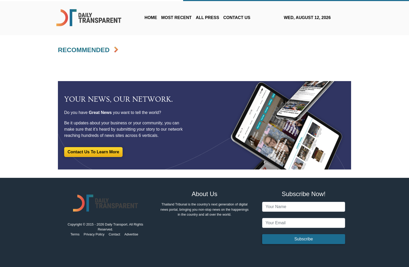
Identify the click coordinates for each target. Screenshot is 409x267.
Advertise (131, 234)
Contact (114, 234)
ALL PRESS (207, 17)
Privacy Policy (94, 234)
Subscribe (303, 239)
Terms (75, 234)
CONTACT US (236, 17)
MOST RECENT (176, 17)
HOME (151, 17)
